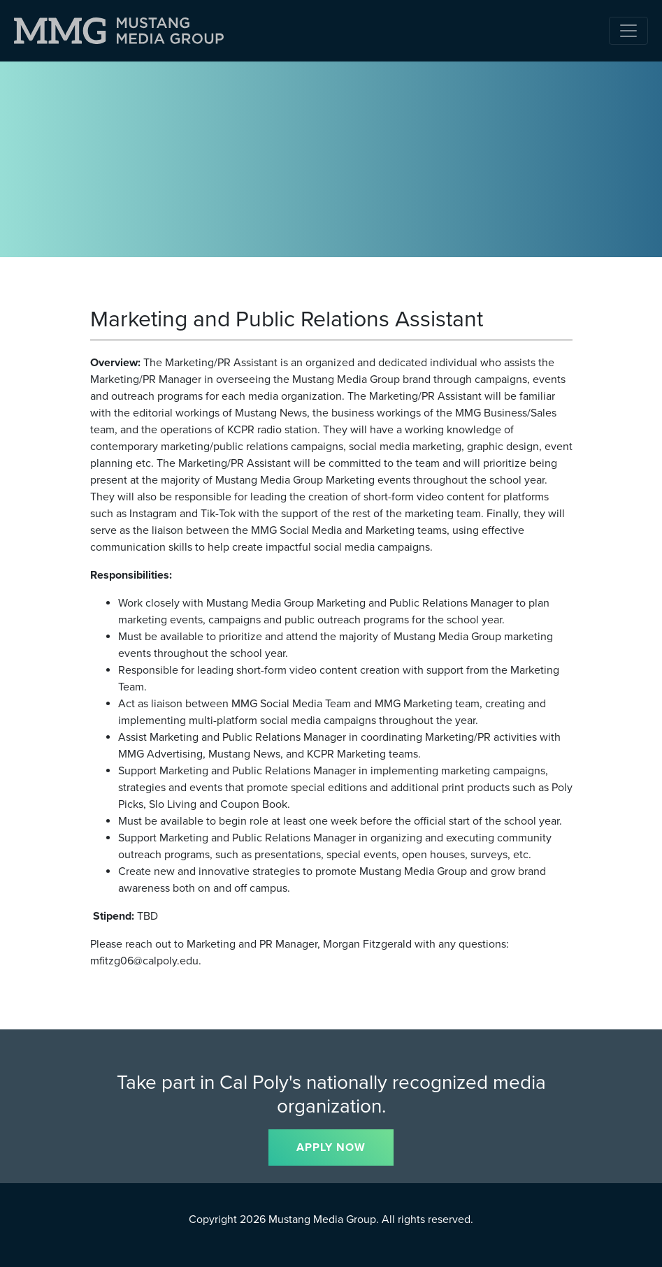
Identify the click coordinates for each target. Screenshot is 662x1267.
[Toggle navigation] (628, 31)
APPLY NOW (331, 1147)
